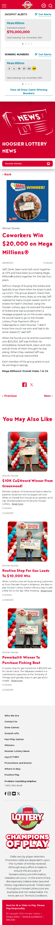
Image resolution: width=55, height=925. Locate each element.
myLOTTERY (12, 757)
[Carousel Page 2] (25, 43)
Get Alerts (45, 14)
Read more (17, 504)
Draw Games (12, 727)
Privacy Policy (13, 916)
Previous (10, 396)
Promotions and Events (18, 763)
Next (47, 396)
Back (7, 174)
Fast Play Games (14, 739)
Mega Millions (15, 23)
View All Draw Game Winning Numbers (28, 91)
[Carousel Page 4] (31, 43)
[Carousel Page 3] (28, 43)
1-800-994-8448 (13, 785)
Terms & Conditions (32, 916)
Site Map (10, 919)
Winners (9, 745)
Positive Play (12, 774)
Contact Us (11, 721)
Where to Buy (13, 769)
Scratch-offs (12, 733)
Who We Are (12, 715)
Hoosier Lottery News (17, 751)
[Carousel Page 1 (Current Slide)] (22, 43)
